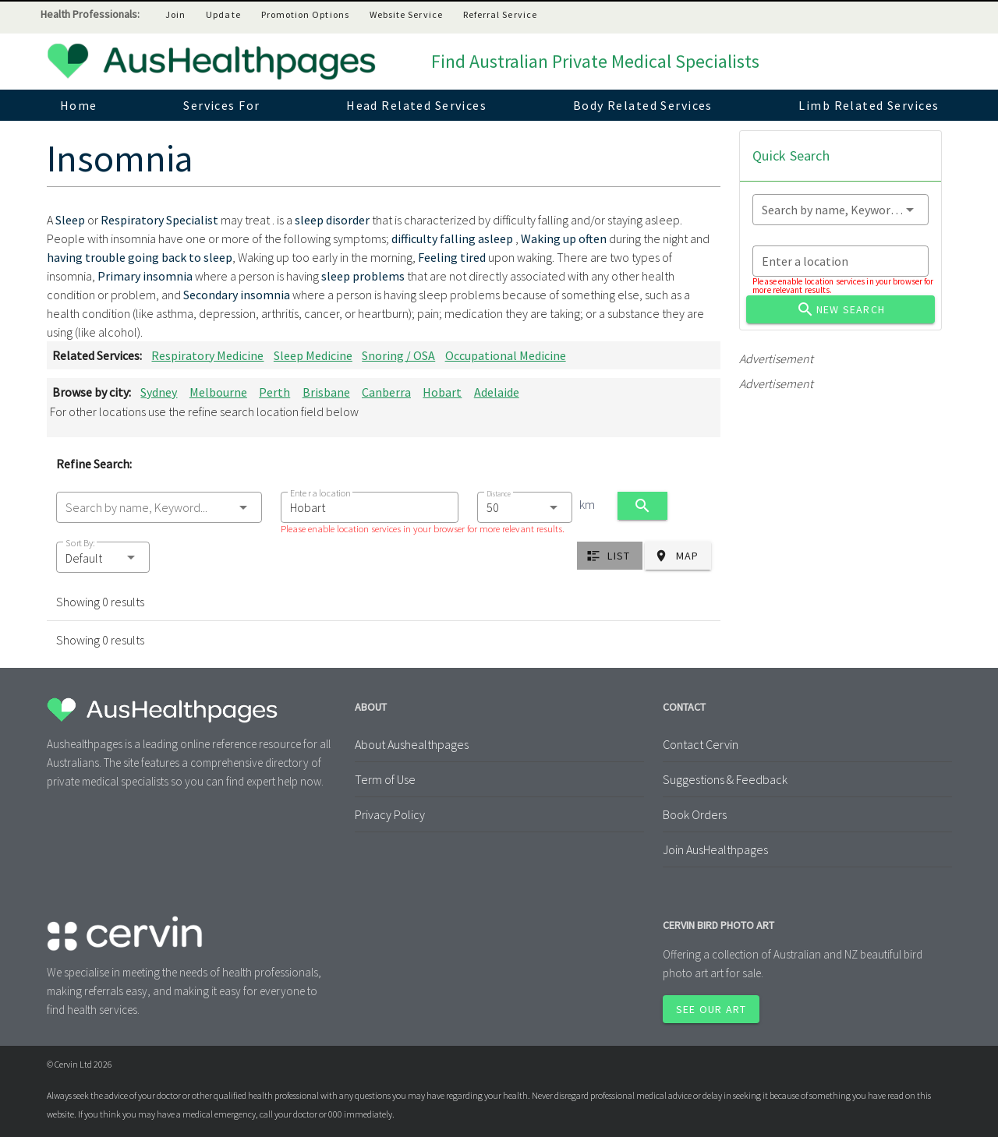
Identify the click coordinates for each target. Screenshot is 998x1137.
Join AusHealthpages (715, 849)
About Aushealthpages (412, 744)
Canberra (386, 392)
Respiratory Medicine (207, 355)
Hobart (442, 392)
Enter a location (320, 493)
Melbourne (218, 392)
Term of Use (385, 779)
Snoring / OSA (398, 355)
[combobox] (159, 507)
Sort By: (80, 543)
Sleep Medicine (313, 355)
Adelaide (496, 392)
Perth (274, 392)
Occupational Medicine (505, 355)
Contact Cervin (700, 744)
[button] (103, 557)
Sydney (158, 392)
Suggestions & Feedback (725, 779)
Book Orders (695, 814)
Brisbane (326, 392)
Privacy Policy (390, 814)
